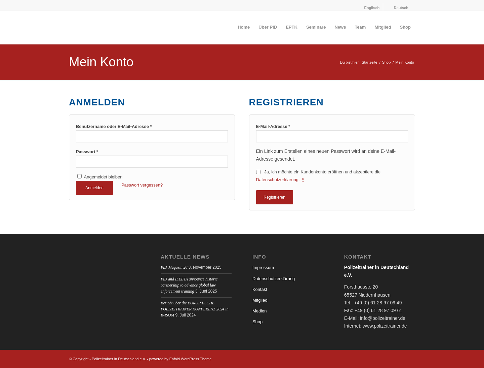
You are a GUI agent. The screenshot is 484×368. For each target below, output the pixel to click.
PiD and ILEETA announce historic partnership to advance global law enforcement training (189, 285)
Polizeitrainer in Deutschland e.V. (119, 359)
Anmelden (94, 188)
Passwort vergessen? (142, 185)
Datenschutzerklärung (277, 179)
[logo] (119, 27)
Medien (259, 310)
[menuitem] (368, 7)
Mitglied (260, 300)
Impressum (263, 267)
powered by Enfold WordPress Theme (180, 359)
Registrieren (274, 197)
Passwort (87, 151)
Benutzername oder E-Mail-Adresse (114, 126)
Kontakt (259, 289)
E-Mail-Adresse (273, 126)
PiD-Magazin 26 (174, 267)
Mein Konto (101, 62)
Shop (257, 321)
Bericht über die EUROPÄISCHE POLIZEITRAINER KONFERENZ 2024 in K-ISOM (195, 309)
